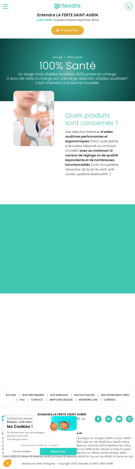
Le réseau (110, 399)
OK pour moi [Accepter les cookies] (58, 451)
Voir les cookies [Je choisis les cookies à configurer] (21, 451)
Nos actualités (84, 395)
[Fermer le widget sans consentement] (19, 418)
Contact (37, 399)
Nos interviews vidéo (115, 395)
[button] (7, 463)
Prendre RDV (67, 30)
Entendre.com (88, 399)
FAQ (22, 399)
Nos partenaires (33, 395)
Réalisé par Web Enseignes (38, 463)
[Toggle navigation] (5, 7)
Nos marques (59, 395)
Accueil (11, 395)
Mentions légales (61, 399)
